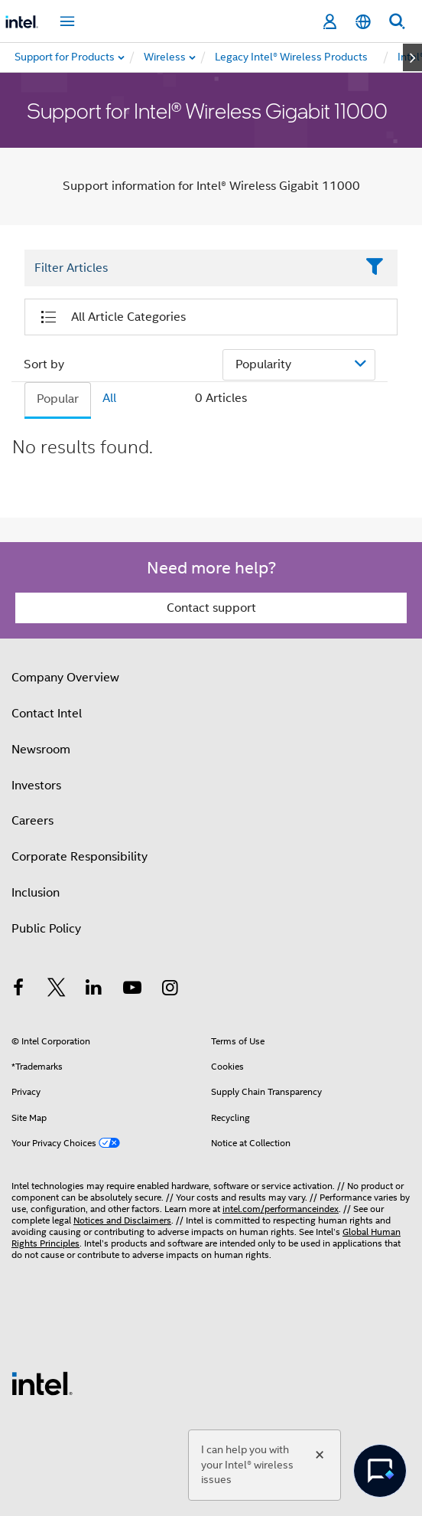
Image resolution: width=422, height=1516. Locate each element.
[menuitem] (165, 57)
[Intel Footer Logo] (42, 1382)
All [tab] (109, 398)
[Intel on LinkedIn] (94, 990)
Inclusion (35, 892)
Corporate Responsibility (79, 856)
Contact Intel (46, 713)
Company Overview (65, 677)
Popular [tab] (58, 399)
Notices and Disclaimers (122, 1220)
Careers (32, 820)
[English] (363, 22)
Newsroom (40, 749)
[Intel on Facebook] (18, 990)
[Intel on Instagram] (170, 990)
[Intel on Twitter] (57, 990)
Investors (36, 785)
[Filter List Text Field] (189, 268)
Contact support (211, 608)
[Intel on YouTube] (132, 990)
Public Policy (46, 928)
